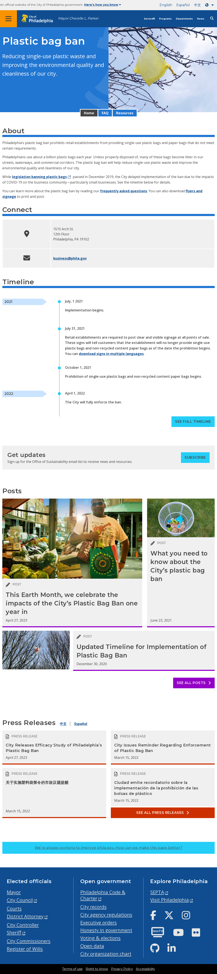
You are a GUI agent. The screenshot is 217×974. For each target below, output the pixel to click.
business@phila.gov (70, 258)
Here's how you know (102, 4)
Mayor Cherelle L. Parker (78, 18)
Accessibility (145, 969)
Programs (165, 18)
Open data (92, 946)
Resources (124, 113)
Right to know (97, 969)
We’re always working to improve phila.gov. (108, 848)
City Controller (23, 925)
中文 (197, 5)
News (200, 18)
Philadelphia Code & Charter (102, 895)
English (166, 5)
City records (93, 906)
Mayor (14, 892)
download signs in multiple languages (111, 353)
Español (183, 5)
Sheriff (14, 932)
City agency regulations (106, 914)
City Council (20, 900)
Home (89, 113)
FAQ (105, 113)
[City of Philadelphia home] (39, 18)
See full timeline (193, 422)
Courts (14, 908)
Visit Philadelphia (169, 899)
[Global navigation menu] (8, 18)
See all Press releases (162, 813)
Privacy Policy (122, 969)
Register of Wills (25, 949)
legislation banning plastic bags (39, 176)
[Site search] (212, 18)
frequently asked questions (123, 191)
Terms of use (72, 969)
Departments (184, 18)
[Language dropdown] (210, 4)
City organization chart (105, 953)
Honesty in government (106, 930)
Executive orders (98, 922)
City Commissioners (28, 941)
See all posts (194, 683)
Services (149, 18)
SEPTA (157, 892)
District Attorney (25, 916)
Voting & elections (100, 938)
